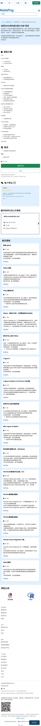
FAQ (2, 674)
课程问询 (20, 166)
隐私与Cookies (20, 718)
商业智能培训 (17, 22)
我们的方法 (4, 627)
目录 (2, 633)
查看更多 (3, 40)
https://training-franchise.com (20, 716)
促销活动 (4, 613)
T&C (2, 677)
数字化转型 (4, 642)
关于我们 (4, 656)
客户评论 (4, 668)
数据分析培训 (9, 22)
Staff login (20, 725)
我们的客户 (4, 665)
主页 (3, 22)
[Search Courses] (19, 14)
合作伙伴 (4, 662)
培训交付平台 (5, 648)
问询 (20, 171)
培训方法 (4, 616)
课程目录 (4, 610)
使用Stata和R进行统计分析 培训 (29, 22)
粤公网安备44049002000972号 (28, 721)
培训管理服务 (5, 645)
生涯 (2, 671)
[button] (38, 223)
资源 (2, 619)
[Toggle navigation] (39, 10)
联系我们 (34, 722)
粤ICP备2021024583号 (10, 721)
